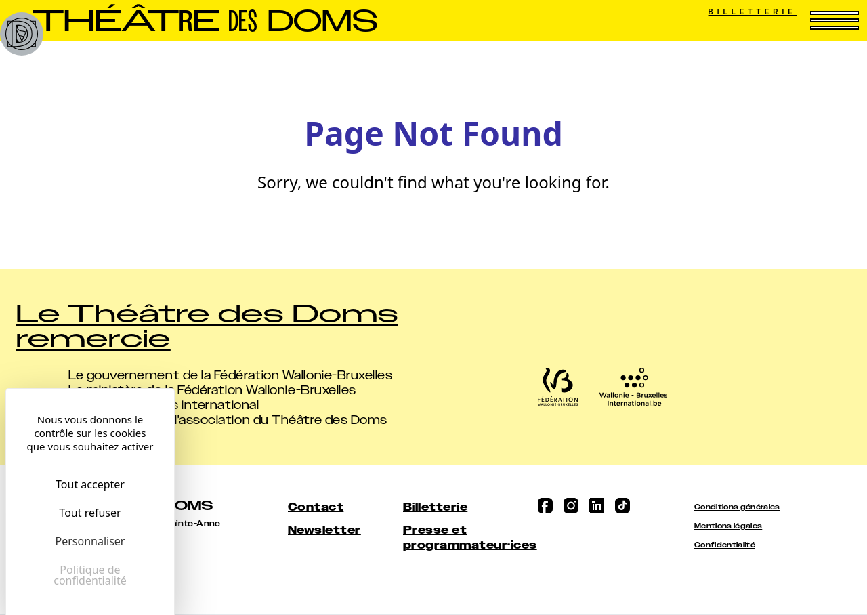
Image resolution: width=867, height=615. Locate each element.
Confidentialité (724, 544)
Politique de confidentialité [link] (90, 575)
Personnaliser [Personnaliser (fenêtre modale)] (90, 541)
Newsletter (324, 530)
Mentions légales (728, 526)
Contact (315, 507)
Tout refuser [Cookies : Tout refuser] (90, 512)
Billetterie (753, 12)
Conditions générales (737, 507)
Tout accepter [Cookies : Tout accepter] (90, 484)
